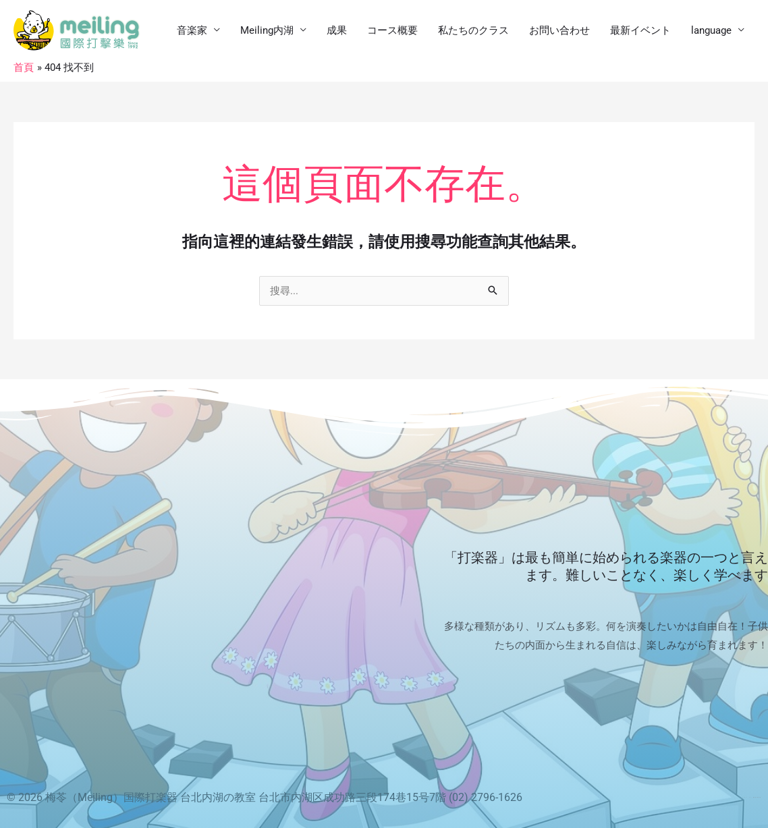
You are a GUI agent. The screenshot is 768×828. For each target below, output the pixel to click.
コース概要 (392, 30)
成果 (337, 30)
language (711, 30)
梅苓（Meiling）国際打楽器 (111, 797)
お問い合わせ (559, 30)
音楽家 (192, 30)
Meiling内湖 (267, 30)
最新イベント (640, 30)
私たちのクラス (473, 30)
